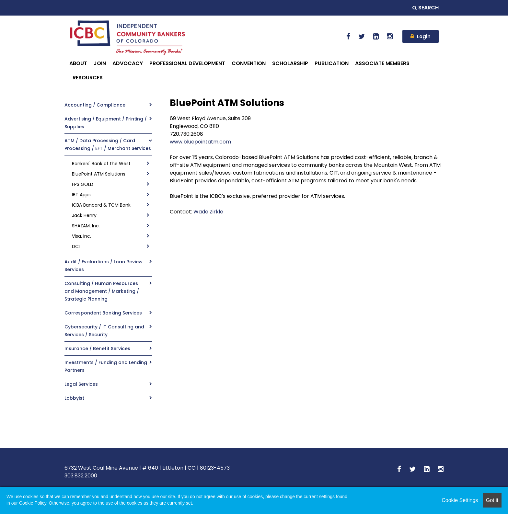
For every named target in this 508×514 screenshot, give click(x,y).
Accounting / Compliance (94, 105)
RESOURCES (88, 77)
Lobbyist (74, 398)
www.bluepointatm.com (200, 141)
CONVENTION (249, 63)
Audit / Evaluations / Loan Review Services (103, 265)
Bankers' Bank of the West (101, 163)
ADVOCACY (127, 63)
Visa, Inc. (81, 236)
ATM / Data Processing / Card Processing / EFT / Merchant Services (107, 144)
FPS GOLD (82, 184)
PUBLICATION (332, 63)
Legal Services (81, 384)
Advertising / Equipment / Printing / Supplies (105, 123)
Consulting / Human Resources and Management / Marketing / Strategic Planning (101, 291)
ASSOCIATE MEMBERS (382, 63)
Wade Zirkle (208, 211)
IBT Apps (81, 194)
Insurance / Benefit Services (97, 348)
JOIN (100, 63)
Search (425, 7)
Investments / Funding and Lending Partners (105, 366)
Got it (492, 500)
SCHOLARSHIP (290, 63)
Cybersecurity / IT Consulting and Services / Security (104, 331)
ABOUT (78, 63)
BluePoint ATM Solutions (98, 174)
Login (424, 36)
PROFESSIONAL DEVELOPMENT (187, 63)
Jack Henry (84, 215)
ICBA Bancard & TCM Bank (101, 205)
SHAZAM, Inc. (86, 226)
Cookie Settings (460, 500)
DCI (76, 246)
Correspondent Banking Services (103, 313)
